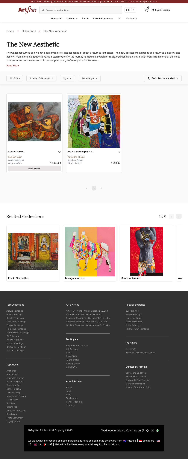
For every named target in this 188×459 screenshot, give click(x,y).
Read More (12, 65)
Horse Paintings (133, 318)
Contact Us (131, 18)
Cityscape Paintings (16, 321)
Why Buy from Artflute (77, 345)
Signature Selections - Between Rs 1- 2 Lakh (88, 318)
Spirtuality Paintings (16, 347)
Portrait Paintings (14, 343)
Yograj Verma (13, 421)
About (69, 387)
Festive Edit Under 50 (136, 376)
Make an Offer (34, 168)
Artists (85, 18)
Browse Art (56, 18)
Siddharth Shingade (16, 410)
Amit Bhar (11, 370)
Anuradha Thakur (15, 378)
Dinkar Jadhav (13, 385)
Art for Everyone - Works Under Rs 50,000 (87, 310)
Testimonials (72, 398)
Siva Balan (11, 414)
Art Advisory (72, 349)
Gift (119, 18)
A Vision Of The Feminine (138, 380)
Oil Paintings (12, 336)
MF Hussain (12, 399)
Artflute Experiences (103, 18)
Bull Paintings (132, 310)
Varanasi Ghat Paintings (137, 329)
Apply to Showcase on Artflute (141, 352)
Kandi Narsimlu (13, 388)
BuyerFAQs (71, 356)
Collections (72, 18)
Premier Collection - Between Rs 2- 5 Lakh (87, 321)
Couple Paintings (14, 325)
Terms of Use (72, 360)
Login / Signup (161, 10)
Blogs (68, 352)
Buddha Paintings (15, 318)
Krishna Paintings (134, 321)
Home (10, 31)
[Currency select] (130, 10)
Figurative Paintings (16, 329)
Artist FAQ (131, 349)
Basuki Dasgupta (14, 381)
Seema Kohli (12, 407)
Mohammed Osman (16, 396)
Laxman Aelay (13, 392)
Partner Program (74, 401)
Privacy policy (73, 363)
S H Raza (10, 403)
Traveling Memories (135, 383)
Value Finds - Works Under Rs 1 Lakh (84, 314)
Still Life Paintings (15, 350)
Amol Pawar (12, 374)
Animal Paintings (14, 314)
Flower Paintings (134, 314)
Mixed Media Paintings (17, 332)
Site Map (70, 405)
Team (68, 391)
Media (69, 394)
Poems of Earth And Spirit (138, 387)
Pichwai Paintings (15, 339)
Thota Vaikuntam (14, 417)
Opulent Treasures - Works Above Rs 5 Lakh (88, 325)
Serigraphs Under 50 (136, 373)
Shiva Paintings (133, 325)
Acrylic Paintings (14, 310)
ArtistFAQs (71, 367)
